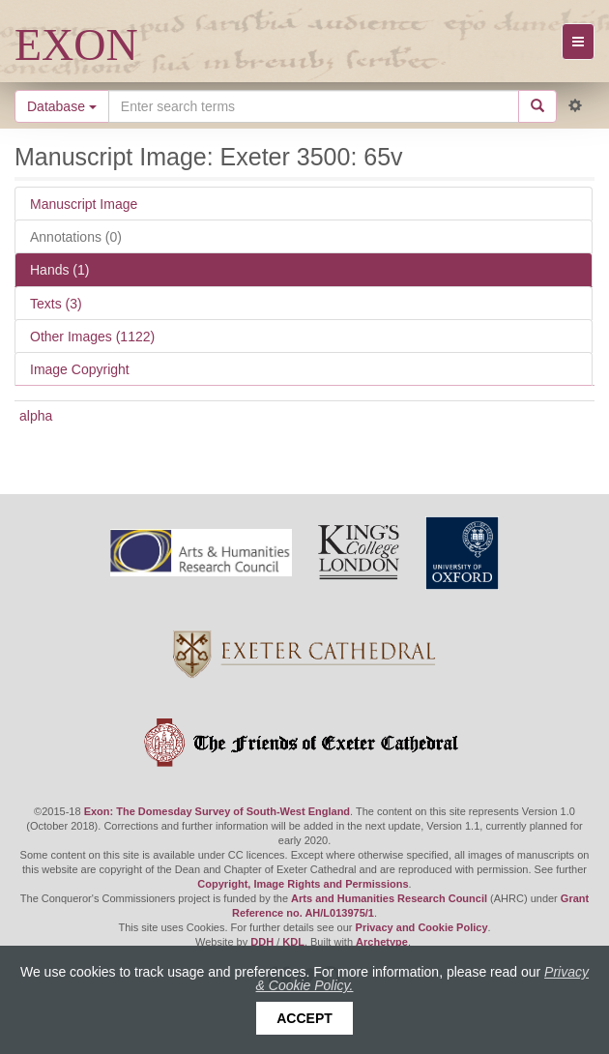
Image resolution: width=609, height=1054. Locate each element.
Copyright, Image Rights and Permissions (302, 884)
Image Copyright (80, 369)
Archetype (382, 942)
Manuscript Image (83, 204)
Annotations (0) (76, 237)
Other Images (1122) (92, 336)
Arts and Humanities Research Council (389, 898)
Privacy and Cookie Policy (422, 927)
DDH (262, 942)
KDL (293, 942)
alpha (35, 416)
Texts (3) (56, 303)
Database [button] (62, 106)
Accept (304, 1018)
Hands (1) (59, 270)
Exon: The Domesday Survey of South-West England (217, 811)
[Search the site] (313, 106)
